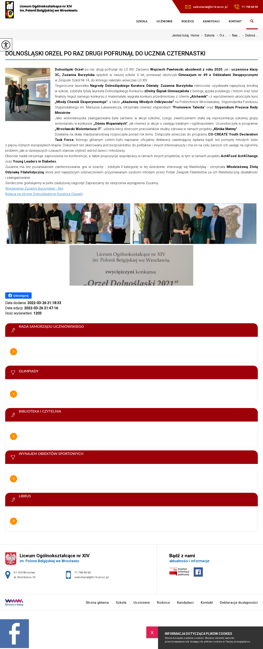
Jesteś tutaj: (181, 35)
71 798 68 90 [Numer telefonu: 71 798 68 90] (82, 572)
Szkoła (141, 21)
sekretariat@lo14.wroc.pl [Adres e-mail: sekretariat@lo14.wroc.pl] (91, 577)
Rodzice (188, 21)
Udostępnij (18, 295)
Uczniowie (164, 21)
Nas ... (233, 35)
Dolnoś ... (249, 35)
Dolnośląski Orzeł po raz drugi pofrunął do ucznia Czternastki (105, 53)
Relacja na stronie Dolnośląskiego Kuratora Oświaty (44, 194)
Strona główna (127, 21)
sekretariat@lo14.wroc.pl (206, 7)
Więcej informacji (13, 351)
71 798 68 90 (246, 6)
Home (195, 35)
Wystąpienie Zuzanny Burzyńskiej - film (34, 188)
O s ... (220, 35)
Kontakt (235, 21)
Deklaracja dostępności (239, 602)
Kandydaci (211, 21)
